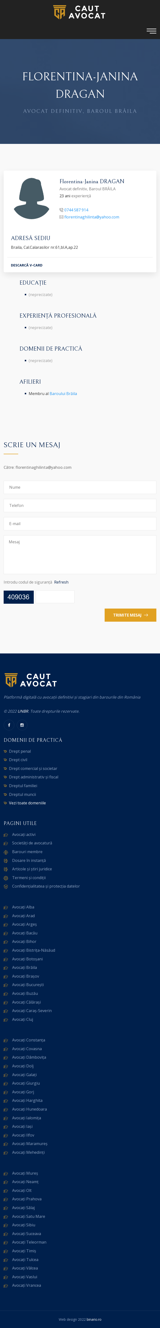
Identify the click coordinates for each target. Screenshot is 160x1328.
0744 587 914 (76, 210)
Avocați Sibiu (23, 1225)
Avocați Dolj (23, 1066)
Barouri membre (27, 851)
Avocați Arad (23, 915)
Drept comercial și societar (33, 768)
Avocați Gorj (23, 1092)
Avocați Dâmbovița (29, 1057)
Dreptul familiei (23, 785)
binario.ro (94, 1319)
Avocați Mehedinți (28, 1152)
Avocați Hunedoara (29, 1109)
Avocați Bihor (24, 941)
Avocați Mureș (25, 1173)
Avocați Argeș (24, 924)
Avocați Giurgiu (26, 1083)
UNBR (22, 711)
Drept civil (18, 759)
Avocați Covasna (27, 1048)
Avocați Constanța (28, 1040)
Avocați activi (23, 834)
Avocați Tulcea (25, 1259)
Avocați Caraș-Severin (32, 1010)
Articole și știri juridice (32, 869)
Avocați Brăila (24, 967)
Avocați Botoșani (27, 959)
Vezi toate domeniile (27, 803)
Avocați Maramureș (30, 1143)
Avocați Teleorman (29, 1242)
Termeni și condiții (29, 877)
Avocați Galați (24, 1074)
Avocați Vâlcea (25, 1268)
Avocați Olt (22, 1190)
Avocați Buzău (25, 993)
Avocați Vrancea (26, 1285)
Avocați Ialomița (26, 1118)
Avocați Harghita (27, 1100)
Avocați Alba (23, 907)
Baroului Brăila (63, 393)
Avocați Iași (22, 1126)
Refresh (61, 582)
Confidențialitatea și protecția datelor (46, 886)
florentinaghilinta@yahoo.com (91, 217)
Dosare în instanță (29, 860)
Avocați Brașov (25, 976)
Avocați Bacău (24, 933)
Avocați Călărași (26, 1002)
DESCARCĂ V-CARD (26, 265)
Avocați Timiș (24, 1251)
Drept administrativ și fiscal (33, 777)
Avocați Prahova (27, 1199)
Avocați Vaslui (24, 1276)
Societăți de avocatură (32, 843)
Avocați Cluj (22, 1019)
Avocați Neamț (25, 1181)
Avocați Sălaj (23, 1207)
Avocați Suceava (26, 1233)
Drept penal (20, 751)
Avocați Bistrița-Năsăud (33, 950)
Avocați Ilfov (23, 1135)
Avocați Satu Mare (28, 1216)
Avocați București (28, 984)
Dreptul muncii (22, 794)
